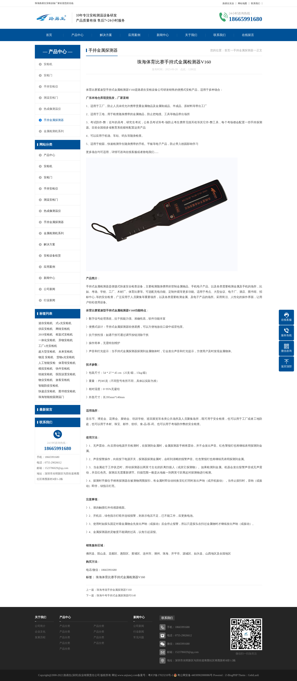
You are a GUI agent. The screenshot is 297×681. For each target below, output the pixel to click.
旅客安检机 (63, 379)
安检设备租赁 (52, 255)
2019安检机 (45, 334)
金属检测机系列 (54, 131)
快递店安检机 (46, 391)
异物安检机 (66, 340)
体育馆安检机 (67, 362)
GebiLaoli (253, 675)
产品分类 (64, 626)
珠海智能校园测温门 (51, 397)
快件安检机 (63, 368)
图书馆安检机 (67, 391)
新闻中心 (163, 35)
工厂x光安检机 (47, 345)
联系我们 (255, 3)
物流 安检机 (45, 357)
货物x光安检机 (65, 357)
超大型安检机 (46, 351)
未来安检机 (66, 351)
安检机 (48, 64)
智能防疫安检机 (48, 385)
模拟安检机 (45, 368)
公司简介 (40, 626)
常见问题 (138, 637)
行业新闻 (49, 300)
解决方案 (106, 35)
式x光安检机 (63, 323)
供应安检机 (45, 328)
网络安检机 (63, 328)
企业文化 (40, 631)
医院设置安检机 (66, 374)
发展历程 (40, 637)
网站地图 (242, 3)
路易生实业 (228, 3)
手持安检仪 (51, 86)
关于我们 (191, 35)
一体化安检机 (46, 340)
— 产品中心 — (57, 51)
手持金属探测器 (54, 120)
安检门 (48, 75)
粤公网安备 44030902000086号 (195, 675)
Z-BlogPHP (231, 675)
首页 (49, 35)
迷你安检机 (45, 323)
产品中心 (77, 35)
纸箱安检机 (45, 374)
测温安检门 (51, 97)
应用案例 (134, 35)
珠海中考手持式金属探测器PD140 (116, 595)
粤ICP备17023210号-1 (160, 675)
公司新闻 (49, 289)
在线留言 (248, 35)
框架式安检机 (64, 334)
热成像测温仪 (52, 108)
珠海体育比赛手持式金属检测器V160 (120, 577)
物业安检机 (45, 379)
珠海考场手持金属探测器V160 (114, 589)
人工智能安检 (46, 362)
